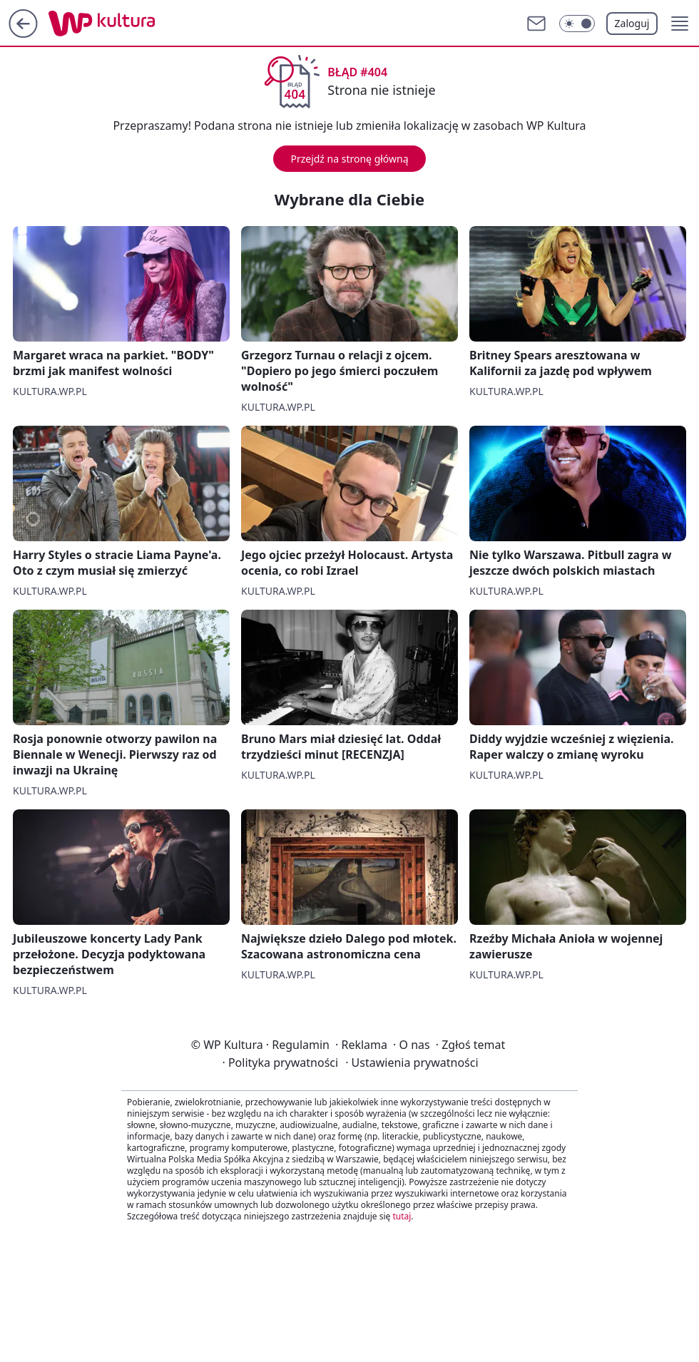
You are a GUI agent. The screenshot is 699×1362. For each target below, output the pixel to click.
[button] (679, 23)
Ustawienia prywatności (411, 1062)
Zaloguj (632, 23)
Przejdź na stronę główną (349, 158)
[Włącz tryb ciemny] (577, 23)
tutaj (401, 1216)
